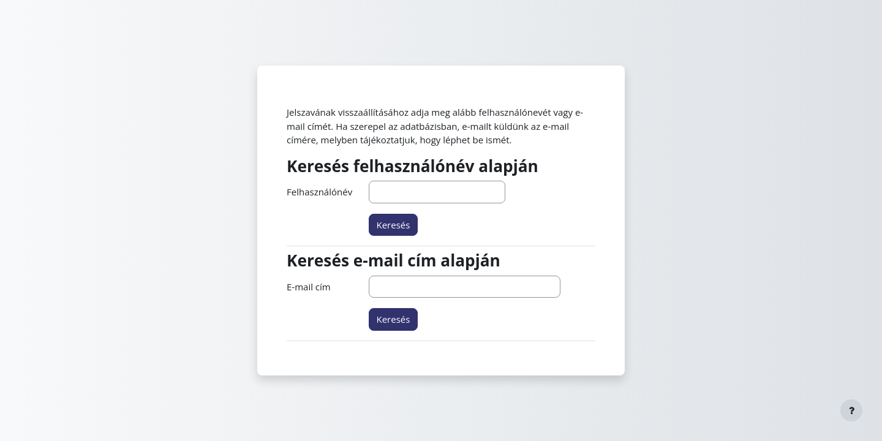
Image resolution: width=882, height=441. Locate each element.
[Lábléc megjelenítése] (851, 410)
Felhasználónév (319, 192)
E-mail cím (309, 287)
